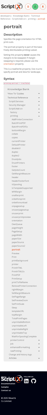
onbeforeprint (18, 199)
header (15, 177)
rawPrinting (15, 351)
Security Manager (17, 105)
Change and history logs (20, 354)
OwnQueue (17, 224)
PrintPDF (16, 275)
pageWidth (17, 235)
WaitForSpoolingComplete (24, 336)
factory (13, 112)
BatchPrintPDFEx (20, 126)
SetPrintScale (18, 304)
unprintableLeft (19, 325)
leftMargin (17, 191)
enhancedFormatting (20, 347)
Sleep (14, 307)
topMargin (17, 314)
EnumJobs (16, 159)
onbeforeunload (19, 202)
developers (6, 15)
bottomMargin (19, 130)
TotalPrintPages (19, 318)
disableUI (16, 148)
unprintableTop (19, 332)
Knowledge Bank (21, 15)
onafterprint (18, 195)
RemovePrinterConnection (24, 286)
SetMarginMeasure (21, 293)
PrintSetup (17, 278)
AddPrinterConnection (22, 119)
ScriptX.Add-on (19, 18)
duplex (15, 152)
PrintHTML (17, 267)
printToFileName (20, 282)
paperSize (16, 238)
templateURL (18, 311)
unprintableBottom (21, 322)
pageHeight (17, 227)
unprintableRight (20, 329)
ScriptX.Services (16, 101)
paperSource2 (18, 246)
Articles (13, 358)
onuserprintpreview (21, 217)
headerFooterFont (20, 181)
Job (11, 343)
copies (15, 137)
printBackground (20, 260)
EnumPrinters (18, 162)
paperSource (18, 242)
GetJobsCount (18, 170)
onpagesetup (18, 206)
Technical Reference (18, 97)
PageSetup (17, 231)
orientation (9, 64)
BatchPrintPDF (19, 123)
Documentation (8, 383)
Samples (5, 387)
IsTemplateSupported (22, 188)
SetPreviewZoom (20, 300)
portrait (16, 249)
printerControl (17, 340)
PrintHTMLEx (18, 271)
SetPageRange (19, 296)
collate (15, 133)
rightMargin (17, 289)
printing (32, 18)
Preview (15, 253)
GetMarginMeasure (21, 173)
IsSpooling (17, 184)
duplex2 (15, 155)
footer (15, 166)
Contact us (6, 390)
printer (15, 264)
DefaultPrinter (18, 144)
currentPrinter (18, 141)
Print (14, 257)
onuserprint (17, 213)
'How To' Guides (16, 93)
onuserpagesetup (20, 209)
